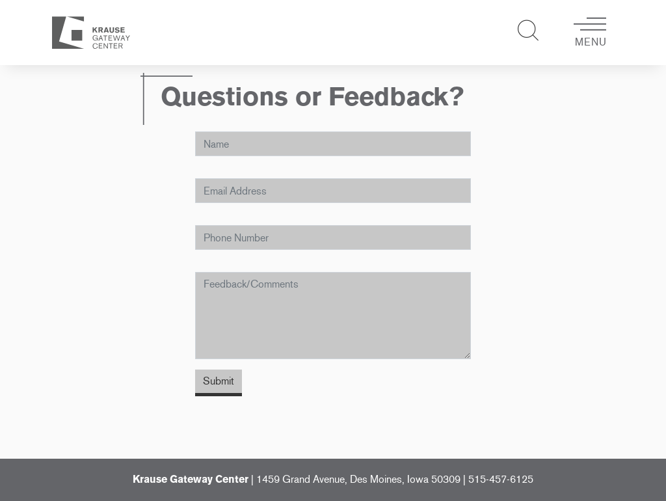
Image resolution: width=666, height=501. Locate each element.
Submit (218, 381)
